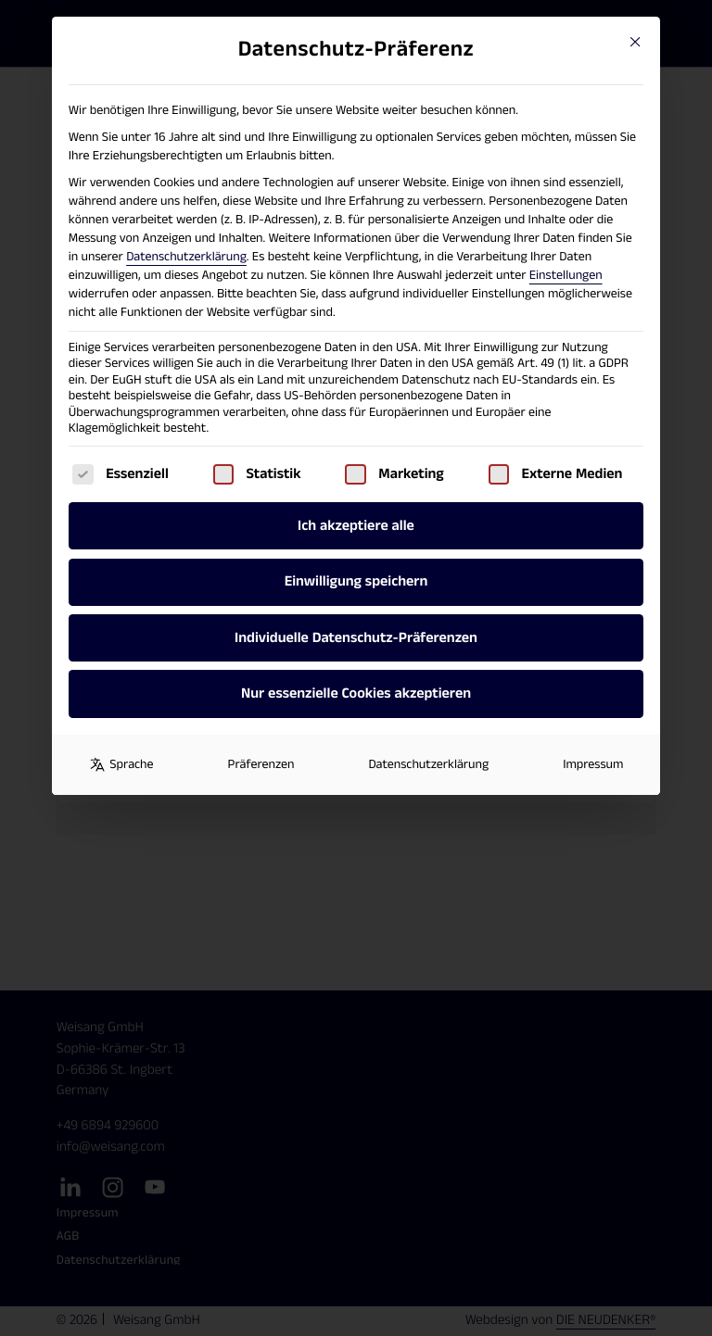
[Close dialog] (635, 41)
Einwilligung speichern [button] (356, 581)
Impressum (593, 764)
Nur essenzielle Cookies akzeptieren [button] (356, 693)
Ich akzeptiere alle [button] (356, 525)
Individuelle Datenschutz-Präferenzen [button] (356, 638)
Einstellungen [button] (566, 275)
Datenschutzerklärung (186, 256)
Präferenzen (261, 764)
